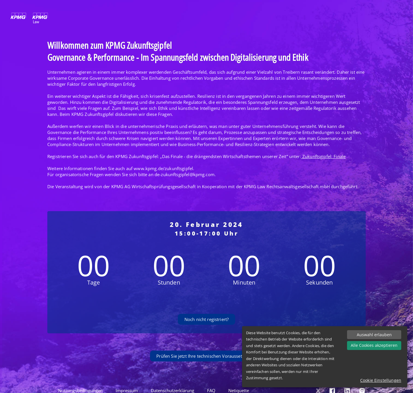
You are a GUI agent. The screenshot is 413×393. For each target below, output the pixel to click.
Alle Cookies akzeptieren (374, 345)
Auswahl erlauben (374, 334)
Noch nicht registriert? (206, 319)
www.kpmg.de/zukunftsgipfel (163, 168)
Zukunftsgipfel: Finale (324, 156)
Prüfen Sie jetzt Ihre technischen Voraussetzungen (206, 356)
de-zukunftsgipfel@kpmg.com (185, 174)
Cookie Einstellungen (380, 380)
